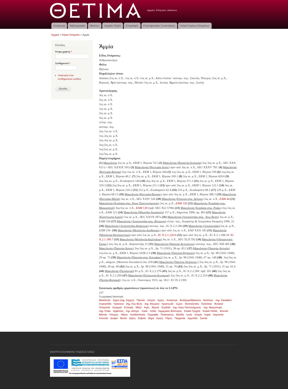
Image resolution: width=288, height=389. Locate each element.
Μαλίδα (180, 314)
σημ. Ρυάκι (105, 311)
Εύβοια (142, 318)
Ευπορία (128, 307)
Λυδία (153, 311)
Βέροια (155, 307)
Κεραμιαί (117, 307)
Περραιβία (153, 314)
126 (181, 203)
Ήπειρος (113, 314)
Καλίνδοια (206, 303)
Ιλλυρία (198, 314)
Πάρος (168, 318)
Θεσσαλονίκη (192, 303)
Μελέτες (94, 25)
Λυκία (144, 311)
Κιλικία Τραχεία (192, 311)
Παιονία (141, 300)
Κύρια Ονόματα (71, 34)
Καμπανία (218, 314)
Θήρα (151, 318)
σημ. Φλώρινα (151, 303)
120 (142, 208)
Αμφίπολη (118, 311)
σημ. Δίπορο (132, 311)
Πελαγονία (104, 307)
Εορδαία (165, 307)
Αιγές (146, 307)
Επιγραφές (132, 25)
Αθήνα (124, 314)
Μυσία (123, 318)
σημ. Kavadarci (224, 300)
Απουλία (103, 318)
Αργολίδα (193, 318)
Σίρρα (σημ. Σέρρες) (123, 300)
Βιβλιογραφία (77, 25)
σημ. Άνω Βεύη (134, 303)
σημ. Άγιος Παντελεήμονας (187, 307)
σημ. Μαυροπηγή (212, 307)
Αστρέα (151, 300)
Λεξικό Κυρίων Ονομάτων (194, 25)
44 (225, 199)
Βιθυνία (103, 314)
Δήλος (132, 318)
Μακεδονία (104, 300)
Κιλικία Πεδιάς (210, 311)
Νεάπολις (208, 300)
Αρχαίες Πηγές (112, 25)
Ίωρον (179, 303)
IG (159, 235)
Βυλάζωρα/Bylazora (190, 300)
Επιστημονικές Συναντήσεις (159, 25)
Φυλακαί (218, 303)
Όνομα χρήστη (63, 51)
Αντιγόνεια (171, 300)
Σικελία (203, 318)
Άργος (160, 300)
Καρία (207, 314)
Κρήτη (159, 318)
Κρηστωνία (167, 303)
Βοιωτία (224, 311)
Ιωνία (189, 314)
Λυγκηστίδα (105, 303)
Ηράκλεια (119, 303)
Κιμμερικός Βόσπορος (170, 311)
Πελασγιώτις (167, 314)
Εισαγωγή (59, 25)
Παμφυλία (180, 318)
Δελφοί (114, 318)
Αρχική (55, 34)
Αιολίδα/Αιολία (137, 314)
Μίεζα (138, 307)
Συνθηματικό (62, 63)
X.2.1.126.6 (168, 235)
